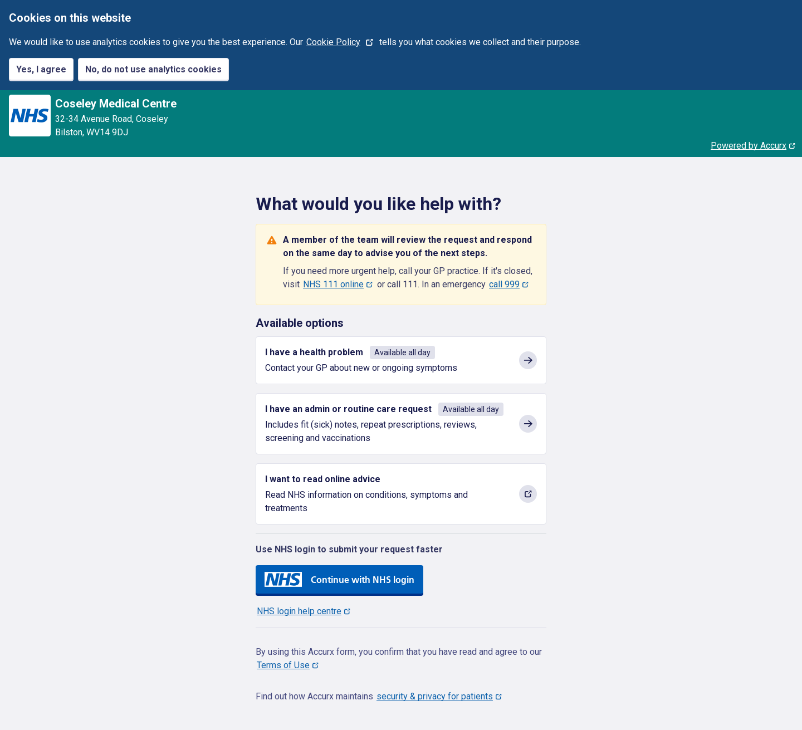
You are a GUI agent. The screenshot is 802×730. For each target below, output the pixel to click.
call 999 (504, 284)
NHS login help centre (299, 611)
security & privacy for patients (434, 696)
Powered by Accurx (748, 145)
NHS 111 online (333, 284)
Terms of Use (283, 665)
